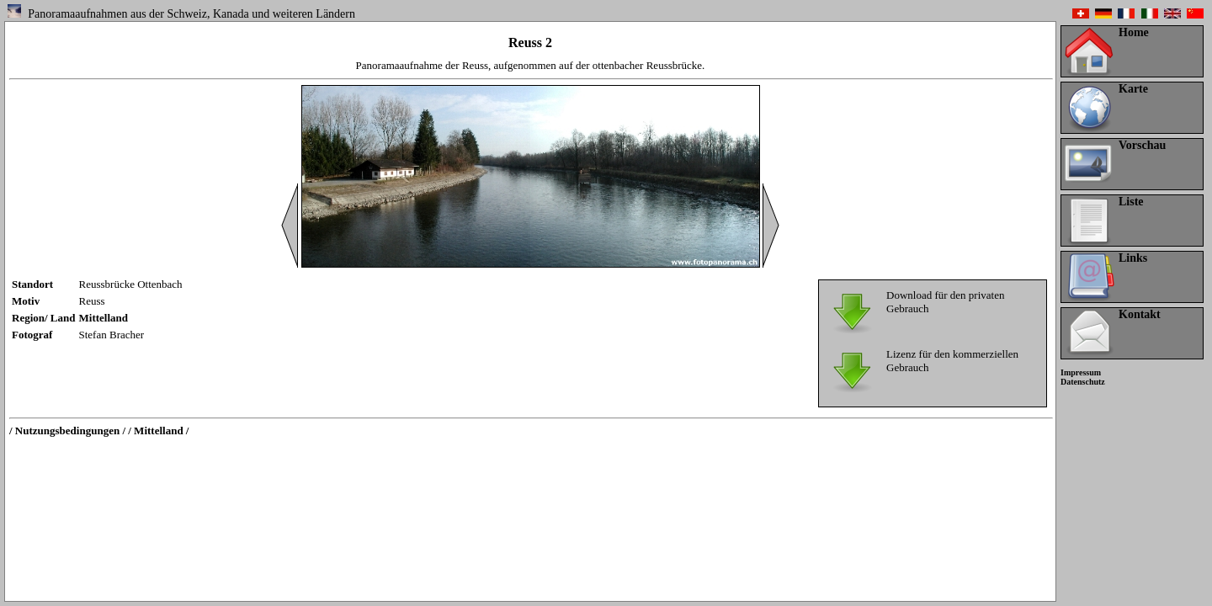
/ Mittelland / (158, 430)
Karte (1133, 88)
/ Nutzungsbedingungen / (67, 430)
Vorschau (1142, 145)
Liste (1131, 201)
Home (1134, 32)
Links (1133, 258)
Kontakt (1140, 314)
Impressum (1080, 372)
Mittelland (104, 317)
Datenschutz (1082, 381)
